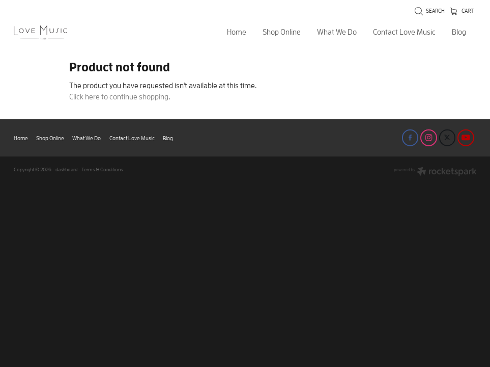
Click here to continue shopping (118, 96)
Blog (459, 32)
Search (430, 11)
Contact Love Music (404, 32)
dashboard (66, 169)
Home (236, 32)
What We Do (337, 32)
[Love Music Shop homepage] (60, 32)
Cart (462, 11)
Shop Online (282, 32)
